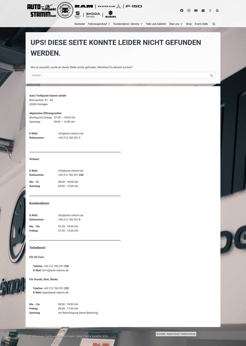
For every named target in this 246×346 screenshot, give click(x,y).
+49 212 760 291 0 (69, 137)
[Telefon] (210, 10)
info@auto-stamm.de (70, 133)
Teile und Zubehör (156, 24)
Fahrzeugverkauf (99, 24)
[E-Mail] (203, 10)
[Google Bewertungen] (217, 10)
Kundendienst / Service (128, 24)
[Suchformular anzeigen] (214, 24)
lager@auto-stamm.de (55, 292)
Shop (189, 24)
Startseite (79, 24)
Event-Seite (201, 24)
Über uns (176, 24)
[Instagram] (189, 10)
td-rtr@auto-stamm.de (55, 270)
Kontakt (161, 333)
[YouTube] (196, 10)
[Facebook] (182, 10)
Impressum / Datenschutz (181, 333)
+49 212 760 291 (70, 174)
